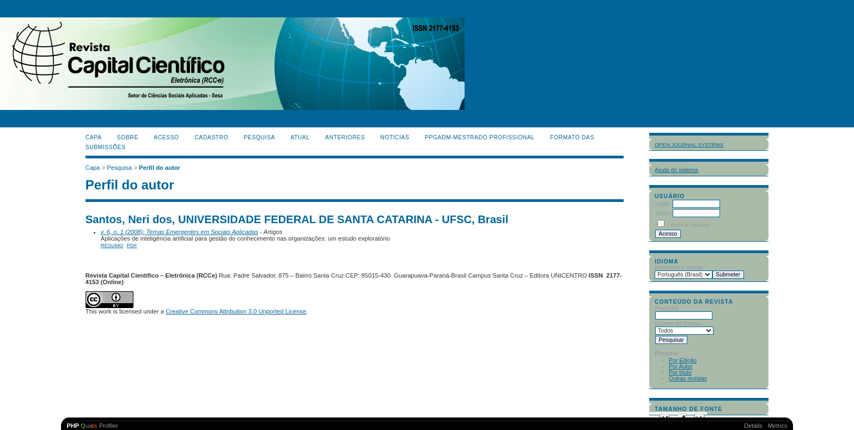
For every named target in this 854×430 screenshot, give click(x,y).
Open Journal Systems (689, 145)
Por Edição (683, 361)
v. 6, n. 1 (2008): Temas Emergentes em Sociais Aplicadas (179, 232)
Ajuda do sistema (676, 170)
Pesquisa (259, 137)
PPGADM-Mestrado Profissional (480, 137)
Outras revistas (688, 379)
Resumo (112, 245)
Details (753, 425)
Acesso (166, 137)
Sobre (127, 137)
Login (662, 204)
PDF (132, 245)
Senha (663, 213)
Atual (299, 137)
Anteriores (345, 137)
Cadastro (211, 137)
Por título (680, 373)
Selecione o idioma (679, 268)
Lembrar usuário (688, 225)
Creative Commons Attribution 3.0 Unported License (236, 311)
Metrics (777, 425)
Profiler (92, 425)
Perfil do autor (159, 167)
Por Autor (680, 367)
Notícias (394, 137)
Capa (94, 137)
